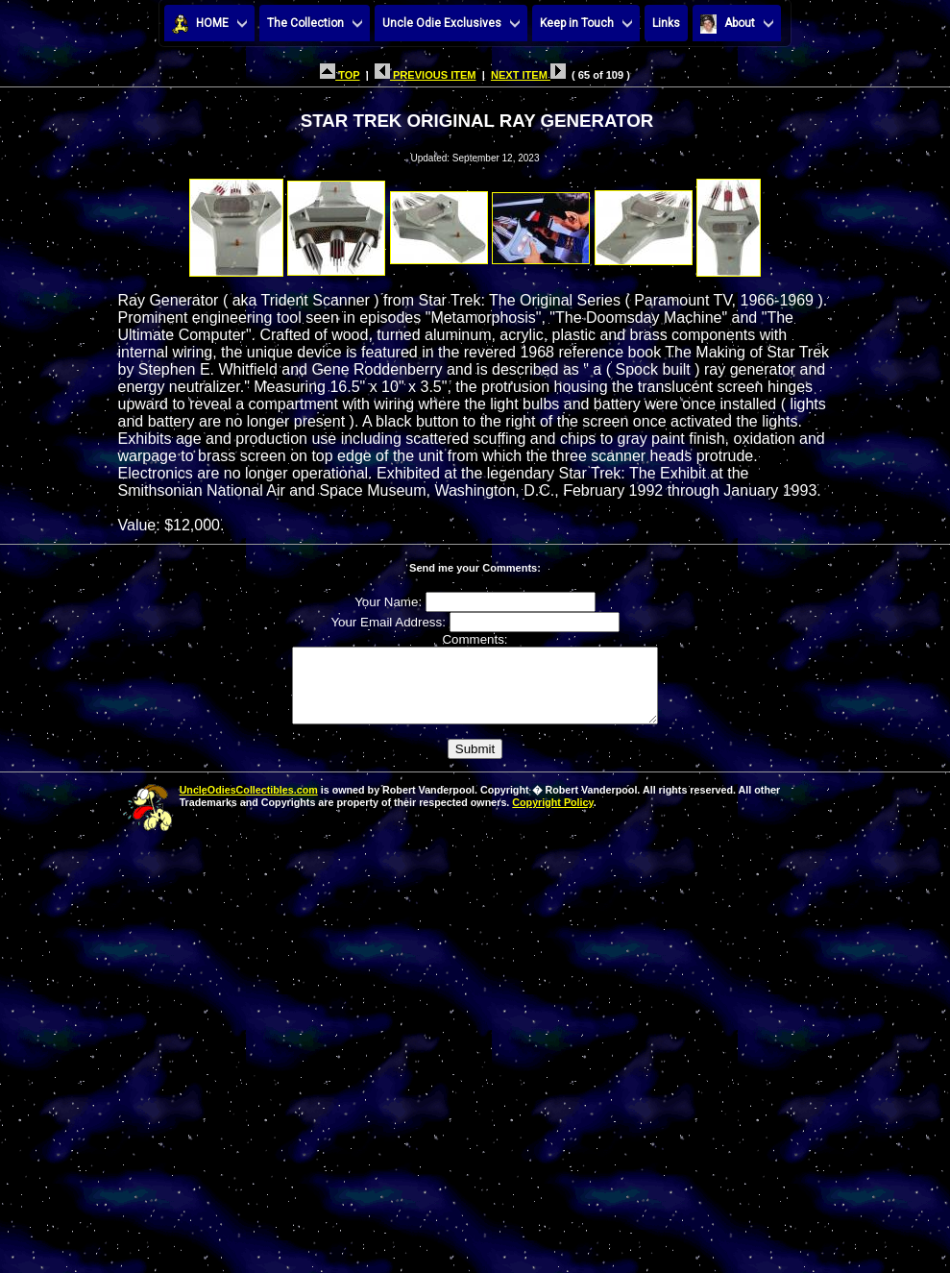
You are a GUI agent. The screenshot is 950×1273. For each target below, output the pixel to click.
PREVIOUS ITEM (425, 75)
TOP (339, 75)
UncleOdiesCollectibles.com (249, 804)
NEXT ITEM (528, 75)
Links (666, 23)
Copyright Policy (552, 816)
